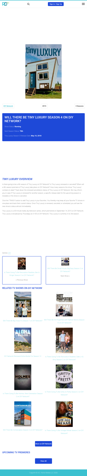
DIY (9, 253)
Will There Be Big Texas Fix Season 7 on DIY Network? (22, 321)
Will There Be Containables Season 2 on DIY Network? (22, 430)
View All (43, 461)
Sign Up (59, 4)
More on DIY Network (43, 444)
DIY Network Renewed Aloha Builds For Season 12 (22, 356)
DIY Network (8, 106)
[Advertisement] (43, 24)
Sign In (52, 4)
